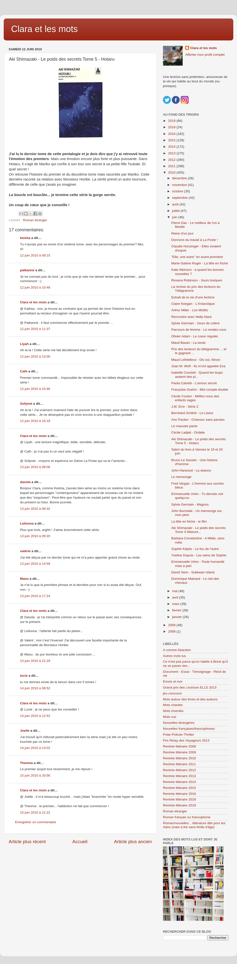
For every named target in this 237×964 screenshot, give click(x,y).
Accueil (79, 841)
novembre (180, 185)
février (177, 610)
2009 (172, 625)
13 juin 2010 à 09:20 (35, 536)
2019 (172, 121)
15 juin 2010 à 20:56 (35, 775)
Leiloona (27, 523)
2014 (172, 146)
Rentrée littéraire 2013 (179, 776)
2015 (172, 140)
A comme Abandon (177, 650)
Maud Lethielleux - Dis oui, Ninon (195, 360)
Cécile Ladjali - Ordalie (188, 432)
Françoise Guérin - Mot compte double (199, 389)
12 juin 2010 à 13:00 (35, 356)
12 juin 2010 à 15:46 (35, 389)
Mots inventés (173, 711)
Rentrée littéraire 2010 (179, 758)
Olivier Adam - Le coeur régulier (194, 336)
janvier (177, 617)
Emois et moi (172, 681)
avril (175, 597)
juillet (176, 211)
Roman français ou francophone (186, 817)
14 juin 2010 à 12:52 (35, 716)
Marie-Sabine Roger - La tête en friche (199, 263)
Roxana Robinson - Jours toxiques (196, 280)
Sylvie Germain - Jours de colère (195, 323)
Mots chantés (173, 705)
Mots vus (169, 717)
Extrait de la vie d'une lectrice (193, 297)
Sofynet (26, 403)
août (175, 204)
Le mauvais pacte (184, 426)
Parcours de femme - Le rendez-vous (198, 329)
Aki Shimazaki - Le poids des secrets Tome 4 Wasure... (198, 530)
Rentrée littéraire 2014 (179, 782)
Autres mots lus (174, 656)
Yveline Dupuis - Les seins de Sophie (198, 555)
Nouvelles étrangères (179, 723)
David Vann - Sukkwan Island (193, 572)
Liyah (24, 344)
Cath (23, 371)
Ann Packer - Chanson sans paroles (198, 419)
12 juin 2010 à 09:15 (35, 255)
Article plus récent (27, 841)
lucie (24, 675)
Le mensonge (181, 477)
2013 (172, 153)
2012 (172, 160)
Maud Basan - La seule (188, 343)
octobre (178, 191)
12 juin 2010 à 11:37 (35, 329)
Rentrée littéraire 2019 (179, 805)
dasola (25, 482)
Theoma (26, 763)
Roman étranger (35, 220)
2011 (172, 166)
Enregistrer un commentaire (35, 822)
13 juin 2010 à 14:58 (35, 563)
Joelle (24, 730)
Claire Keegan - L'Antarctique (193, 304)
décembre (180, 178)
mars (176, 604)
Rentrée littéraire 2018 (179, 799)
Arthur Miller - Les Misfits (189, 310)
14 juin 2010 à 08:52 (35, 688)
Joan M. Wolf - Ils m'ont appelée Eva (198, 366)
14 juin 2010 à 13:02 (35, 748)
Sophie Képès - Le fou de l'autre (195, 549)
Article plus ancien (133, 841)
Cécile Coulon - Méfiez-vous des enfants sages (195, 398)
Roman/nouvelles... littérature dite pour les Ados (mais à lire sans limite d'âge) (194, 825)
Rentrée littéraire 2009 (179, 752)
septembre (180, 198)
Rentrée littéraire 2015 (179, 788)
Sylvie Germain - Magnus (190, 504)
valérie (25, 551)
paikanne (27, 270)
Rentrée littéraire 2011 (179, 764)
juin (175, 217)
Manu (24, 579)
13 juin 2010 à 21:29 (35, 661)
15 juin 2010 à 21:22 (35, 812)
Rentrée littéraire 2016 (179, 794)
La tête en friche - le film (189, 521)
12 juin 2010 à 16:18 (35, 421)
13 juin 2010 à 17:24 (35, 596)
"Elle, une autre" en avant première (197, 257)
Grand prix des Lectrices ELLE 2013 (190, 687)
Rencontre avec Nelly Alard (191, 317)
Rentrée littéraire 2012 (179, 770)
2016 (172, 134)
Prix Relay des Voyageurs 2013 (186, 740)
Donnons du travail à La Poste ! (194, 240)
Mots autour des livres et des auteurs (190, 699)
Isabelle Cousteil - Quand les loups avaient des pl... (197, 374)
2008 (172, 631)
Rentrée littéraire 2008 (179, 746)
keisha (25, 238)
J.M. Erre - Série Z (184, 406)
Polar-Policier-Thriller (178, 734)
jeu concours (172, 693)
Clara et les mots (44, 29)
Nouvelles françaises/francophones (189, 728)
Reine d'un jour (182, 233)
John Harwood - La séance (191, 470)
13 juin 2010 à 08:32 (35, 508)
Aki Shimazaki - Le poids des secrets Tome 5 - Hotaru (198, 441)
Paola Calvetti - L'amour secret (194, 383)
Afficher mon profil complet (205, 54)
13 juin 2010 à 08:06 (35, 467)
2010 (172, 172)
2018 (172, 127)
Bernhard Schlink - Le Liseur (192, 413)
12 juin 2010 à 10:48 (35, 287)
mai (175, 591)
